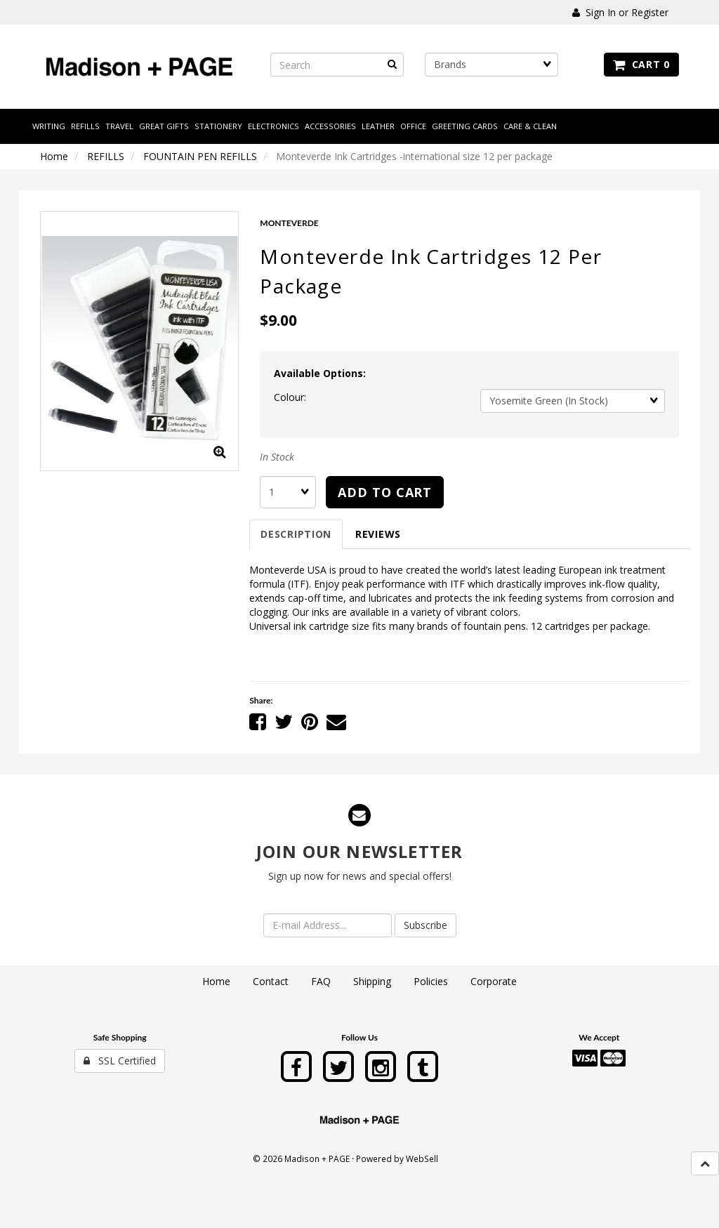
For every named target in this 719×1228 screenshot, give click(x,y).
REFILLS (105, 156)
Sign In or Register (620, 12)
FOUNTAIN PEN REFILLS (200, 156)
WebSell (422, 1158)
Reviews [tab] (378, 534)
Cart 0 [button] (641, 64)
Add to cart (385, 492)
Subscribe (425, 925)
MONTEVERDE (289, 223)
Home (54, 156)
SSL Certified (120, 1060)
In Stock (277, 456)
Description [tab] (295, 534)
